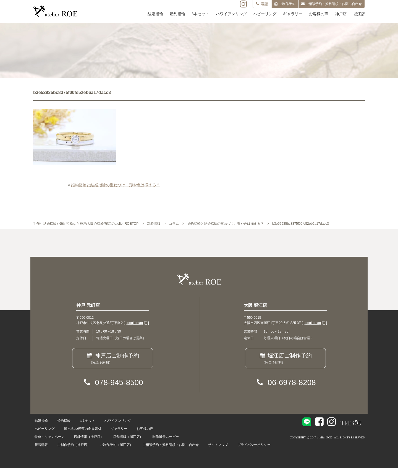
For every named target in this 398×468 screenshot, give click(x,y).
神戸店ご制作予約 (112, 358)
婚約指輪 (177, 14)
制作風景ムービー (165, 437)
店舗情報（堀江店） (128, 437)
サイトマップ (218, 445)
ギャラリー (292, 14)
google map (134, 323)
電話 (262, 4)
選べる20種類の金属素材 (82, 429)
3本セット (200, 14)
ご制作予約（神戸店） (73, 445)
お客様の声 (318, 14)
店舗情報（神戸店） (89, 437)
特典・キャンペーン (49, 437)
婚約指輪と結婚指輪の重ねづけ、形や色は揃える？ (115, 185)
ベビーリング (264, 14)
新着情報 (41, 445)
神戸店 (341, 14)
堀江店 (359, 14)
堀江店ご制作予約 (285, 358)
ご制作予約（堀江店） (116, 445)
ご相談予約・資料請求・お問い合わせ (170, 445)
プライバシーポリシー (254, 445)
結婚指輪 (155, 14)
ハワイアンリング (231, 14)
